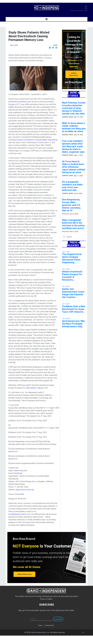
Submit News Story (74, 74)
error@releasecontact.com (19, 514)
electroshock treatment (17, 101)
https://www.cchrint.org (25, 489)
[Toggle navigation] (46, 19)
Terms (40, 625)
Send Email (17, 473)
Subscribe (58, 619)
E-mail (32, 619)
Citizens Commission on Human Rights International (37, 140)
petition (33, 388)
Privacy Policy (49, 625)
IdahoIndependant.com (40, 632)
